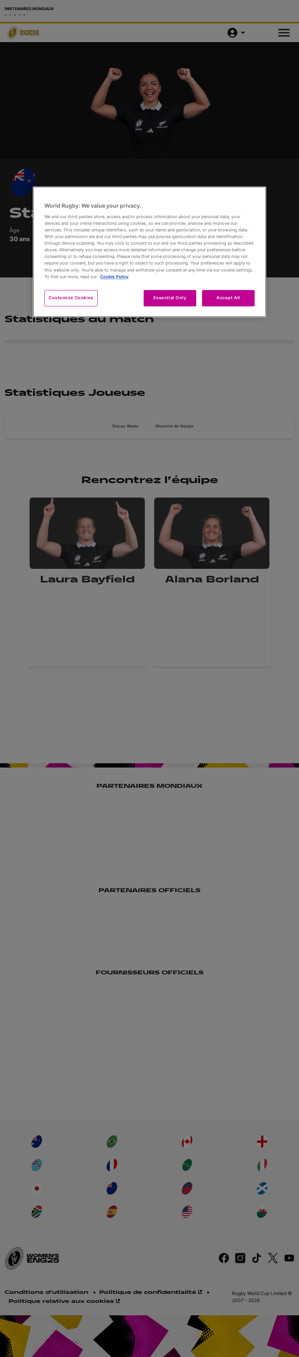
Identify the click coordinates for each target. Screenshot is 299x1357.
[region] (149, 252)
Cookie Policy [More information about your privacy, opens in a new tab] (114, 276)
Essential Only (169, 297)
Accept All (228, 297)
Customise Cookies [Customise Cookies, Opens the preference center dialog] (71, 297)
